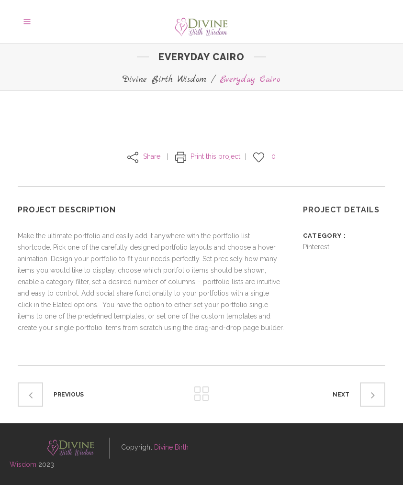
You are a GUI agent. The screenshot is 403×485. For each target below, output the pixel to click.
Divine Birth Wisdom (164, 80)
